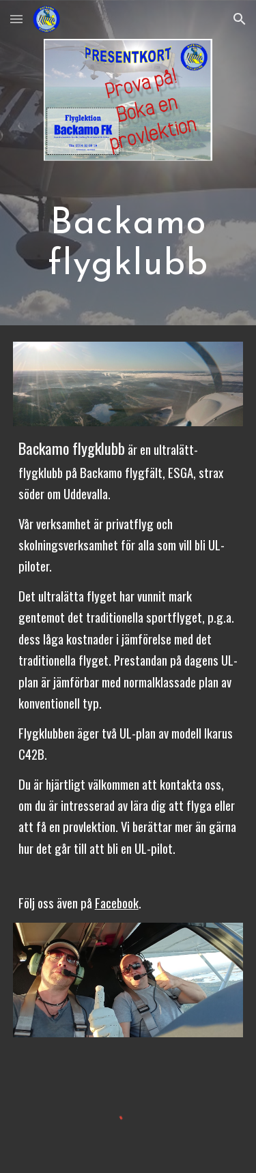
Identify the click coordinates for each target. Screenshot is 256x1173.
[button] (16, 19)
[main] (128, 242)
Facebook (117, 902)
